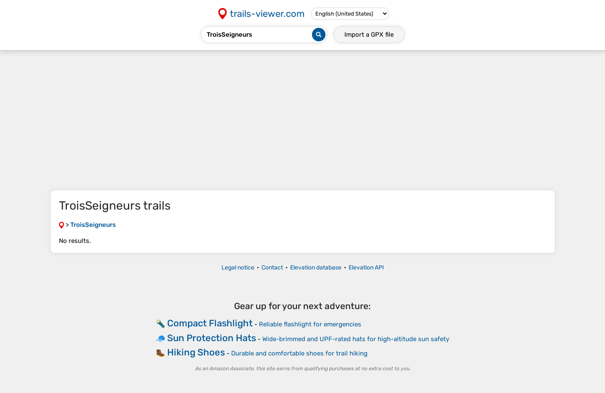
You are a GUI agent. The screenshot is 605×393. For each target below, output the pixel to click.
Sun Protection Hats (211, 338)
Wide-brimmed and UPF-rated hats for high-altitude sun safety (355, 339)
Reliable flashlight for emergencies (310, 324)
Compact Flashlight (210, 323)
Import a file (369, 34)
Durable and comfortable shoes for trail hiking (299, 353)
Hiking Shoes (196, 352)
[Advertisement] (302, 120)
